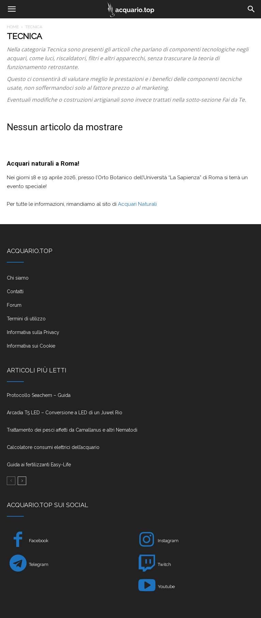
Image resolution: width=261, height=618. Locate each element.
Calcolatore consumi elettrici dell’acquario (53, 447)
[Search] (251, 9)
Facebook (38, 540)
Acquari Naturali (137, 204)
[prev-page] (11, 481)
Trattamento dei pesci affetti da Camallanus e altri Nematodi (72, 430)
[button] (11, 9)
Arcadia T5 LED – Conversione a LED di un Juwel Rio (64, 412)
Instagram (168, 540)
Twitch (164, 564)
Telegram (38, 564)
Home (13, 26)
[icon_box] (130, 280)
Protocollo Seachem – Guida (39, 395)
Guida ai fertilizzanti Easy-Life (39, 464)
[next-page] (22, 481)
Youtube (166, 586)
